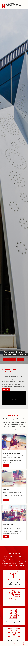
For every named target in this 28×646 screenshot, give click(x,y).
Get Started (20, 359)
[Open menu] (4, 643)
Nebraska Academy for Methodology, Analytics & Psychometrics (14, 6)
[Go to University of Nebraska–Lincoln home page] (3, 6)
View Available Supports (9, 359)
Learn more (6, 465)
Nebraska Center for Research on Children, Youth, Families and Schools (16, 3)
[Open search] (14, 643)
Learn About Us (6, 389)
